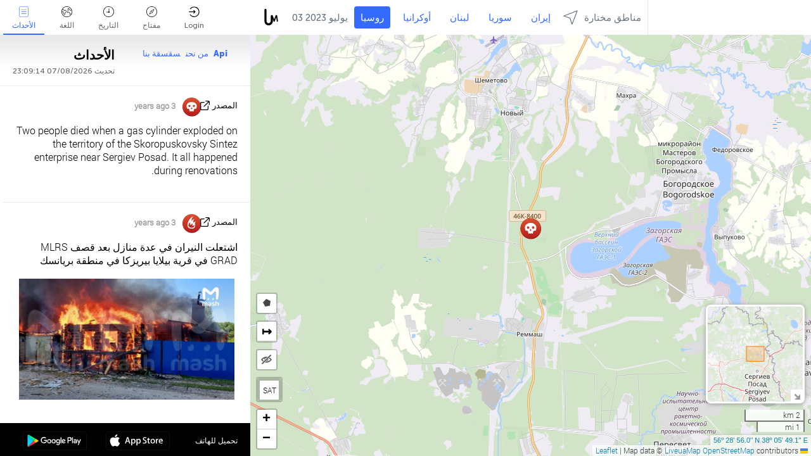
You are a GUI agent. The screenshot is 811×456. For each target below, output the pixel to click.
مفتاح (151, 18)
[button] (530, 228)
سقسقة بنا (162, 53)
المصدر (225, 105)
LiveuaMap (683, 450)
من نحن (197, 53)
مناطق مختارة (602, 17)
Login (194, 18)
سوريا (500, 17)
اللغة (67, 18)
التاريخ (108, 18)
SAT (269, 390)
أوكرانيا (417, 17)
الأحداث (23, 18)
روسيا (372, 17)
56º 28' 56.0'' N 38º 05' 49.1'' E (760, 440)
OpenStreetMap (729, 450)
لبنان (459, 17)
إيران (541, 17)
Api (220, 53)
